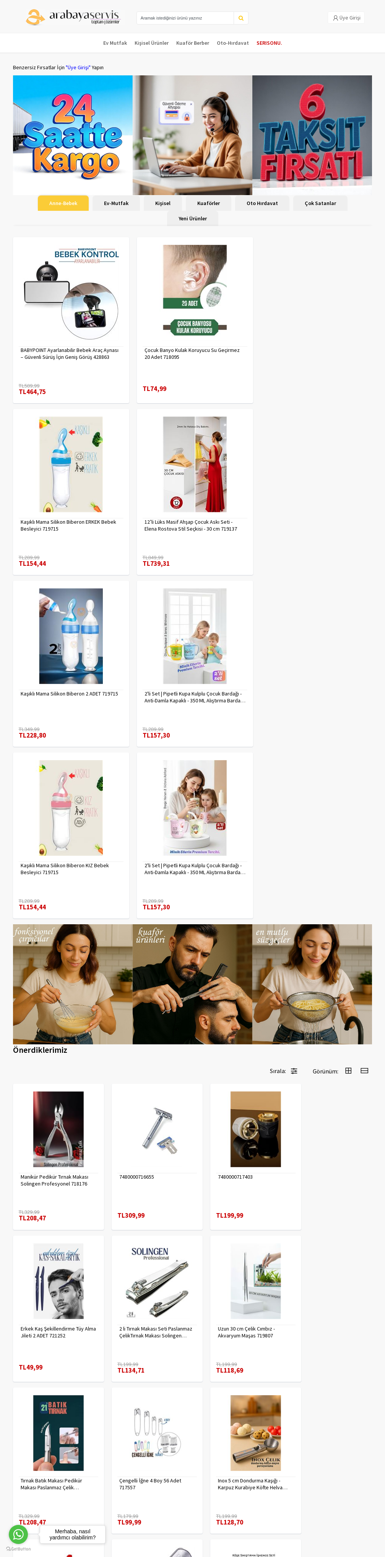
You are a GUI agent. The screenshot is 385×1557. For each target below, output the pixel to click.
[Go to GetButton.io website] (18, 1549)
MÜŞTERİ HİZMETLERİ (36, 1501)
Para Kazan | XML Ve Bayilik (35, 1467)
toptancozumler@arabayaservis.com (315, 1508)
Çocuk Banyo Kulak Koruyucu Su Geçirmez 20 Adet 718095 (190, 353)
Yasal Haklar (87, 1483)
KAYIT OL (360, 1467)
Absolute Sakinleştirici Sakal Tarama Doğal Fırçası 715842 (144, 1291)
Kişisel (163, 203)
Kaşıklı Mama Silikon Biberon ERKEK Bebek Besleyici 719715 (313, 353)
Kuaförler (208, 203)
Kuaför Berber (192, 42)
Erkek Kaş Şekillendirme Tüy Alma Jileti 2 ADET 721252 (327, 1001)
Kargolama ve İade (34, 1481)
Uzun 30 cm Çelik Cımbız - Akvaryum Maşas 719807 (140, 1146)
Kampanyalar (27, 1491)
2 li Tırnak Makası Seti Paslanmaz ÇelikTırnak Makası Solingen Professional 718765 (54, 1146)
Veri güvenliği (89, 1463)
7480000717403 (221, 998)
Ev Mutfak (115, 42)
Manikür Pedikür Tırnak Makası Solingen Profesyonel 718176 (54, 1001)
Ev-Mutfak (116, 203)
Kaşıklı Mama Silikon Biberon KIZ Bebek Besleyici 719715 (65, 697)
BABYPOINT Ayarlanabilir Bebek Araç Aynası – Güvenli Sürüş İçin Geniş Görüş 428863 (70, 353)
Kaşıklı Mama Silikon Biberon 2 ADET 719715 (191, 521)
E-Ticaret (324, 1549)
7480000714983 (221, 1288)
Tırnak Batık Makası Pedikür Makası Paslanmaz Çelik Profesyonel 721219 (235, 1146)
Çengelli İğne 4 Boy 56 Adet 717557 (327, 1146)
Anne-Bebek (63, 203)
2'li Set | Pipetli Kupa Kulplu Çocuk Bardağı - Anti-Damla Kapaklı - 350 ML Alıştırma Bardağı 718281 (313, 525)
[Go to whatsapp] (18, 1534)
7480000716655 (129, 998)
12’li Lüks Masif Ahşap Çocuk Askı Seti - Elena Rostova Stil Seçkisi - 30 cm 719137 (67, 525)
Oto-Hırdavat (233, 42)
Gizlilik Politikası (92, 1473)
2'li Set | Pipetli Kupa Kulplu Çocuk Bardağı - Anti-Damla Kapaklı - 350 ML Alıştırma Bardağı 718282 (191, 697)
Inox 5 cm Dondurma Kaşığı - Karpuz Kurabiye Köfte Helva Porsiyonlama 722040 (53, 1291)
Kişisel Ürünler (152, 42)
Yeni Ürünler (193, 218)
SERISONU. (269, 42)
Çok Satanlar (320, 203)
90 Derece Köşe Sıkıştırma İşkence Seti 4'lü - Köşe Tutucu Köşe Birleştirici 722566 (330, 1291)
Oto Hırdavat (262, 203)
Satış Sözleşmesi (93, 1493)
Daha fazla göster (193, 1382)
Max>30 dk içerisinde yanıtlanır (316, 1524)
